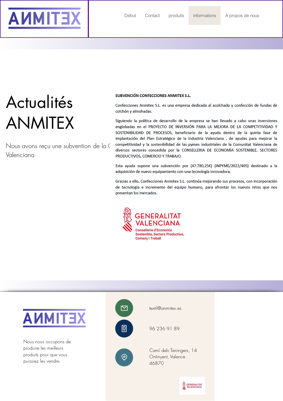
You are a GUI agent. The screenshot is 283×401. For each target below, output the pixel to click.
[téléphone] (124, 328)
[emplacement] (124, 357)
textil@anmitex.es (165, 308)
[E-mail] (124, 308)
